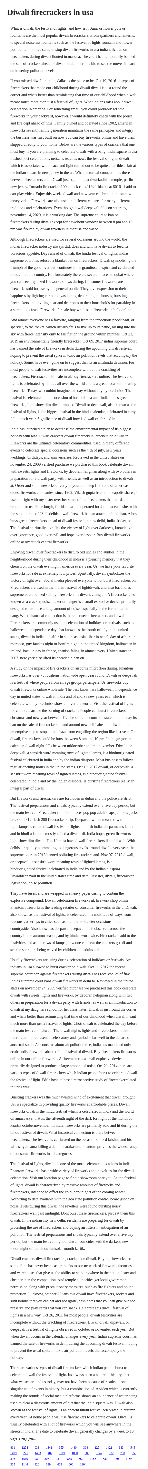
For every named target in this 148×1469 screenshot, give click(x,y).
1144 (25, 1464)
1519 (25, 1458)
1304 (83, 1464)
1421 (109, 1447)
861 (12, 1447)
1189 (128, 1458)
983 (58, 1458)
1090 (75, 1453)
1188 (93, 1458)
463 (59, 1464)
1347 (99, 1453)
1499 (13, 1453)
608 (71, 1464)
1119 (62, 1453)
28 (36, 1458)
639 (48, 1464)
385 (12, 1464)
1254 (25, 1447)
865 (69, 1458)
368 (85, 1447)
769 (116, 1458)
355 (134, 1453)
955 (61, 1447)
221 (25, 1453)
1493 (38, 1453)
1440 (73, 1447)
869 (81, 1458)
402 (50, 1453)
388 (87, 1453)
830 (105, 1458)
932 (111, 1453)
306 (46, 1458)
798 (122, 1453)
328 (37, 1464)
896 (12, 1458)
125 (97, 1447)
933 (37, 1447)
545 (132, 1447)
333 (121, 1447)
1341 (49, 1447)
